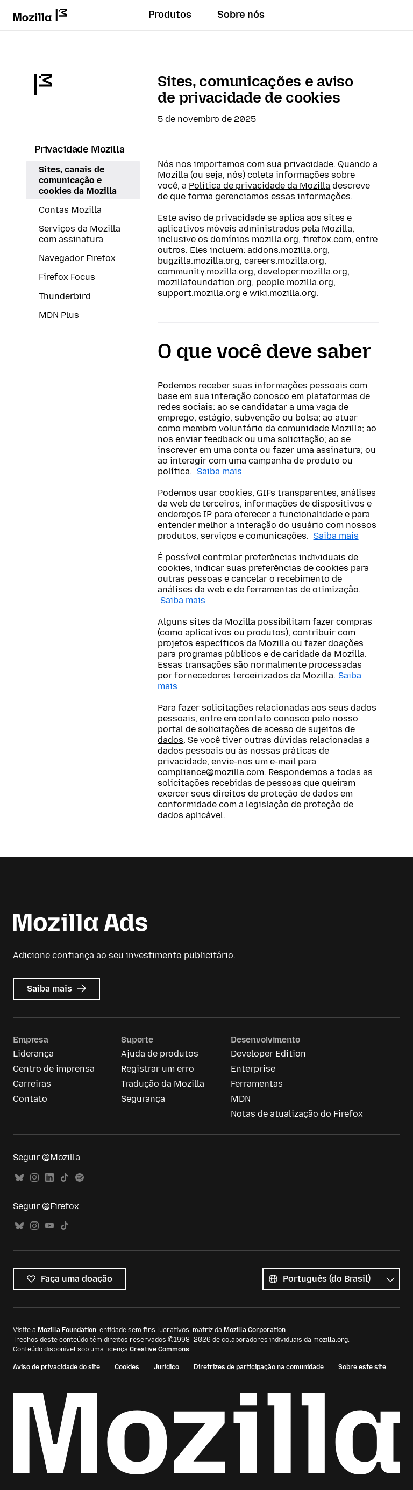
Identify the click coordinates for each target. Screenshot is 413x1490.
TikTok (64, 1177)
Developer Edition (268, 1053)
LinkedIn (49, 1177)
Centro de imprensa (54, 1069)
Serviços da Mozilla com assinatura (79, 233)
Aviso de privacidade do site (56, 1367)
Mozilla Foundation (67, 1330)
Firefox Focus (67, 277)
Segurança (143, 1099)
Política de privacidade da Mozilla (259, 185)
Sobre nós (241, 14)
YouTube (49, 1226)
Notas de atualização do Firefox (297, 1114)
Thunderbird (65, 296)
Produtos (169, 14)
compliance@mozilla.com (211, 772)
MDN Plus (59, 315)
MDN (241, 1099)
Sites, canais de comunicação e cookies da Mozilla (78, 180)
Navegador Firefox (77, 258)
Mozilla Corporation (255, 1330)
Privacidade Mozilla (79, 149)
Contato (30, 1099)
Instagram (34, 1177)
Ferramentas (257, 1084)
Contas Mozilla (70, 210)
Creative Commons (159, 1349)
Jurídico (166, 1367)
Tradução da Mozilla (162, 1084)
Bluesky (19, 1177)
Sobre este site (362, 1367)
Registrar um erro (157, 1069)
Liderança (33, 1053)
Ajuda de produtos (159, 1053)
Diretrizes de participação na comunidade (259, 1367)
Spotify (79, 1177)
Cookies (127, 1367)
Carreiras (32, 1084)
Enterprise (253, 1069)
